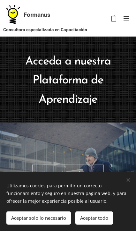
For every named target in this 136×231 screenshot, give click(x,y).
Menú (126, 18)
